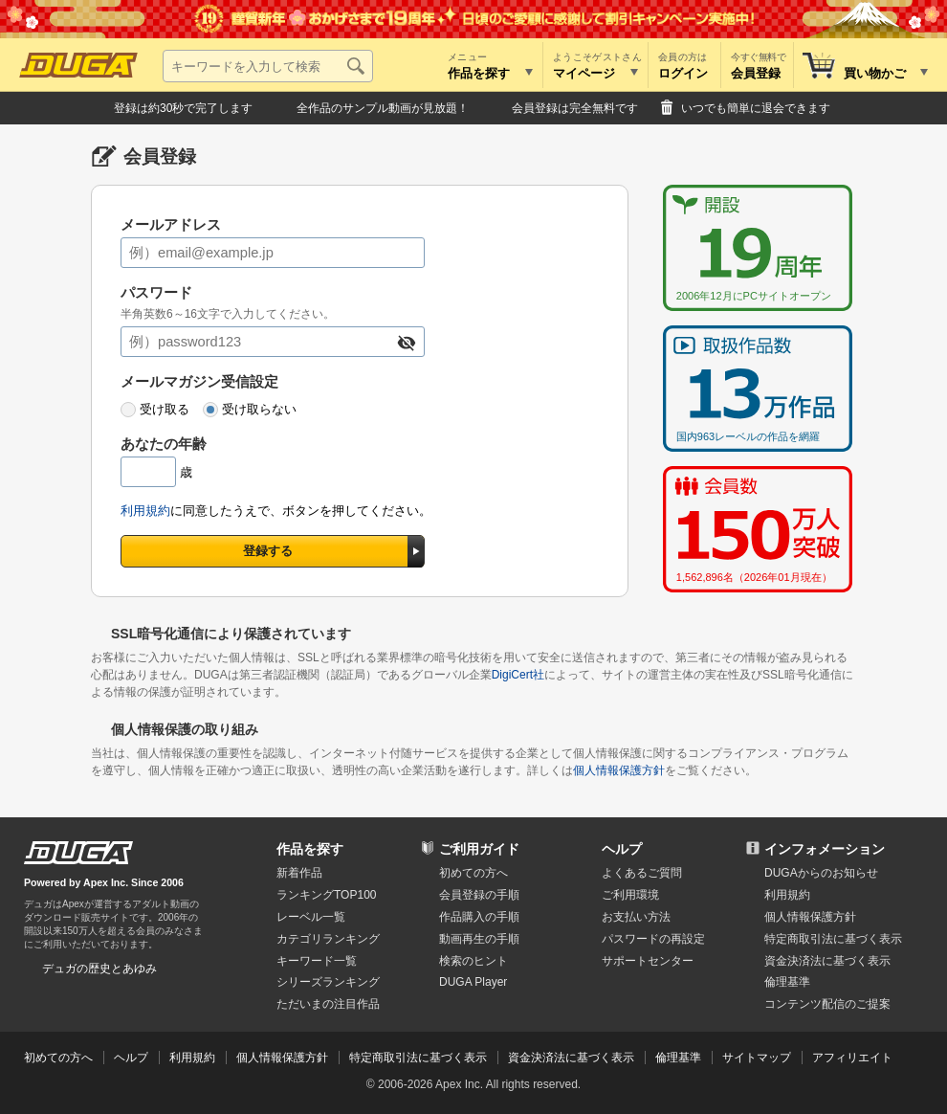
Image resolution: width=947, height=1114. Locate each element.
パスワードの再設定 (653, 939)
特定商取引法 (833, 939)
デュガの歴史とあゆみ (99, 968)
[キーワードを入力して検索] (268, 66)
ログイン (683, 73)
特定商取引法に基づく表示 (418, 1057)
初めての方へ (473, 873)
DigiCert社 (518, 674)
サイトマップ (756, 1057)
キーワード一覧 (316, 961)
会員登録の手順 (479, 895)
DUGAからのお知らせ (821, 873)
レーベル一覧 (310, 917)
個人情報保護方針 (619, 770)
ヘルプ (622, 849)
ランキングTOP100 (326, 895)
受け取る (164, 409)
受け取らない (259, 409)
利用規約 (145, 510)
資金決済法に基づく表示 (571, 1057)
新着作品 (299, 873)
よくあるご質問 (642, 873)
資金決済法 (827, 961)
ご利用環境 (630, 895)
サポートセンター (648, 961)
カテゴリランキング (328, 939)
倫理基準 (787, 982)
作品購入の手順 (479, 917)
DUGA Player (473, 982)
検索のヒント (473, 961)
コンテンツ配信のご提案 (827, 1004)
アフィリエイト (852, 1057)
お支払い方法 (636, 917)
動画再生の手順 (479, 939)
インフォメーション (824, 849)
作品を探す (309, 849)
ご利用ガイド (479, 849)
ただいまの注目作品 (328, 1004)
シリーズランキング (328, 982)
